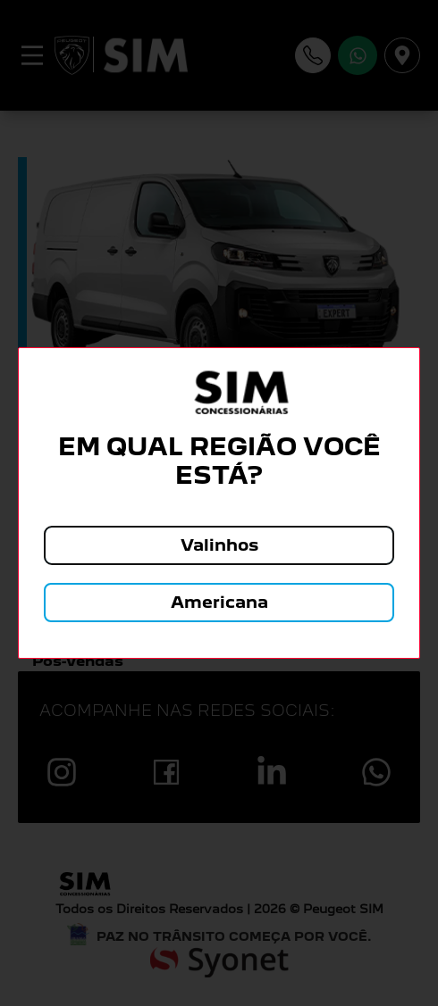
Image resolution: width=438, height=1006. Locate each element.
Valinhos (219, 545)
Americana (219, 602)
